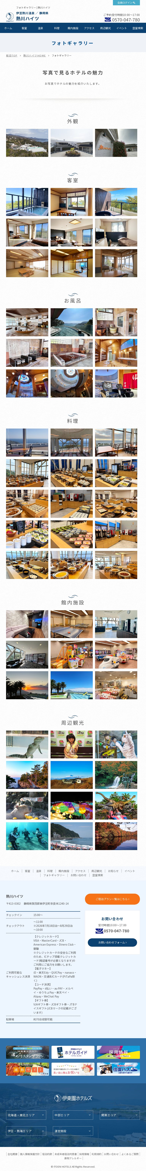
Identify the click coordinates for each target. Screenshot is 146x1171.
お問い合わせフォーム (111, 942)
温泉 (40, 28)
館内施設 (73, 28)
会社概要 (12, 1154)
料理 (57, 28)
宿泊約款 (47, 1154)
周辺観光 (105, 28)
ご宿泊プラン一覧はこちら (112, 899)
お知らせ (113, 871)
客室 (24, 28)
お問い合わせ (78, 875)
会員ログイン (124, 2)
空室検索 (138, 28)
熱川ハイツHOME (34, 55)
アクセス (89, 28)
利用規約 (97, 1154)
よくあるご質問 (130, 1154)
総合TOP (11, 55)
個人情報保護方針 (30, 1154)
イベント (121, 28)
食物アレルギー (73, 1158)
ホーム (8, 28)
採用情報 (84, 1154)
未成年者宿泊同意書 (66, 1154)
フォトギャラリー (54, 875)
